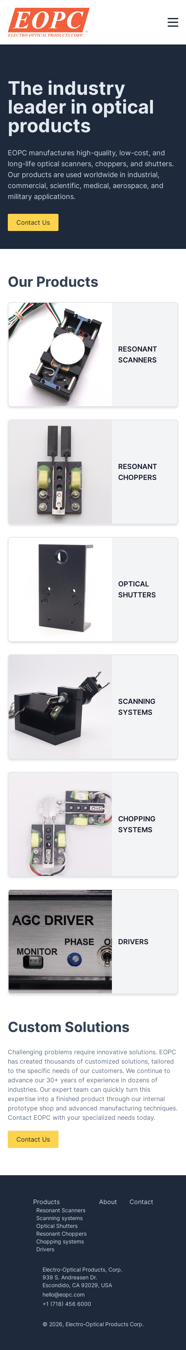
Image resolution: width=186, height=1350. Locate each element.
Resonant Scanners (60, 1210)
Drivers (45, 1249)
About (108, 1202)
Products (46, 1202)
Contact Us (33, 222)
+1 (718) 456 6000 (67, 1303)
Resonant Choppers (61, 1233)
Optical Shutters (57, 1225)
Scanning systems (59, 1218)
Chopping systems (60, 1241)
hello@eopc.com (64, 1294)
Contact (141, 1202)
